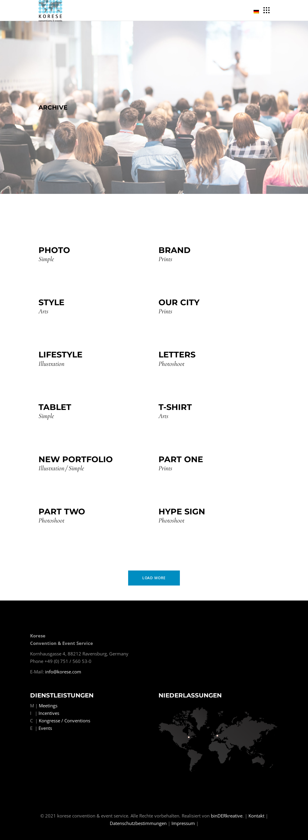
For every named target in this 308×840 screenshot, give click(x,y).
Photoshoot (171, 364)
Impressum (183, 823)
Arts (43, 311)
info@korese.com (63, 672)
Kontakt (256, 816)
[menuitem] (257, 10)
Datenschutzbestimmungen (138, 823)
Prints (165, 259)
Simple (46, 259)
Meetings (48, 706)
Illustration (51, 364)
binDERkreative (226, 816)
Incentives (48, 713)
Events (45, 728)
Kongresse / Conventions (64, 721)
